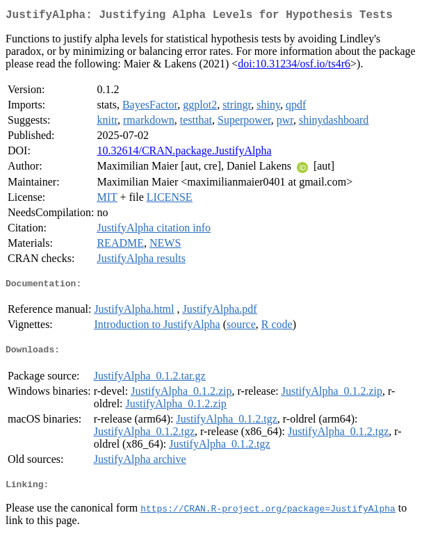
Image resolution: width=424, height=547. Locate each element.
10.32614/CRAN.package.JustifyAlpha (184, 153)
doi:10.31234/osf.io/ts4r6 (294, 66)
